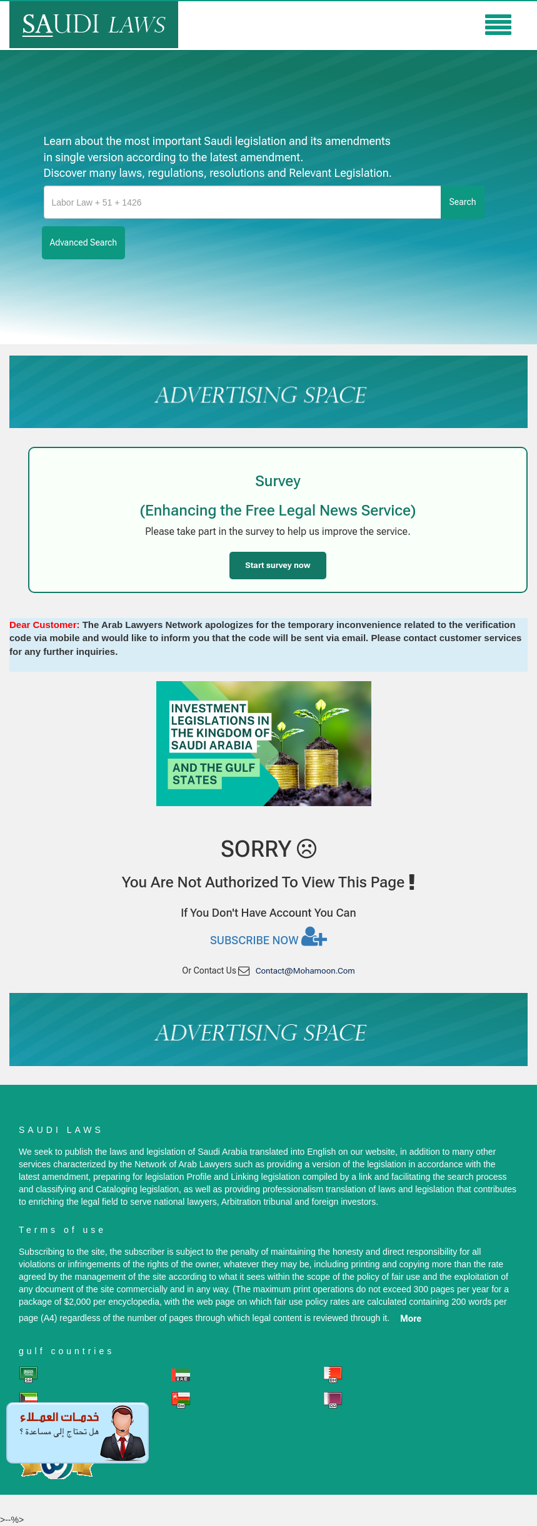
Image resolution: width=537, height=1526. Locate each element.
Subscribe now (268, 936)
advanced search (84, 242)
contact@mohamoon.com (305, 970)
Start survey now (277, 565)
